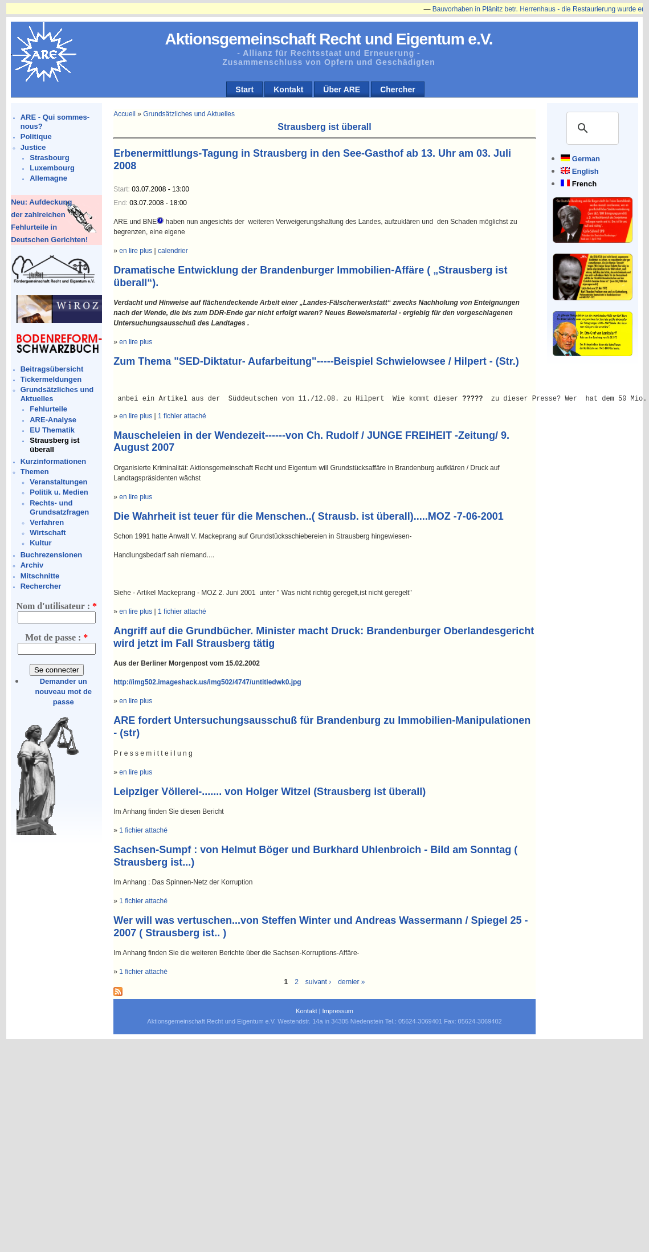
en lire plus (135, 251)
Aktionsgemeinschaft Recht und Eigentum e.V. (328, 39)
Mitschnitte (40, 576)
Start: (122, 189)
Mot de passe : (56, 637)
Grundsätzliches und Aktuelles (189, 114)
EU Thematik (52, 430)
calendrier (173, 251)
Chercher (397, 89)
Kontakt (288, 89)
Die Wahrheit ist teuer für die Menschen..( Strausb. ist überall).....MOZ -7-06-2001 (308, 516)
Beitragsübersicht (52, 369)
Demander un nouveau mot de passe (63, 691)
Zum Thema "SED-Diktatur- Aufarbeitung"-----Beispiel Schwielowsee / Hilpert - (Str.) (316, 361)
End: (121, 203)
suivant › (318, 982)
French (584, 184)
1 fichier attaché (182, 416)
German (586, 158)
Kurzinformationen (54, 461)
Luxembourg (52, 168)
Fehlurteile (48, 409)
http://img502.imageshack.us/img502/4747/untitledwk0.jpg (207, 682)
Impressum (337, 1011)
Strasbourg (49, 157)
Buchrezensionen (51, 554)
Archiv (32, 565)
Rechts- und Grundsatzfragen (59, 507)
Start (244, 89)
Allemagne (48, 178)
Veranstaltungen (58, 482)
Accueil (124, 114)
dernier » (351, 982)
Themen (35, 471)
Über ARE (341, 89)
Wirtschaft (48, 532)
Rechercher (41, 586)
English (585, 171)
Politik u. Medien (59, 492)
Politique (36, 136)
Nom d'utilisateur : (56, 606)
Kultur (40, 543)
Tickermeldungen (51, 379)
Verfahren (47, 522)
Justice (33, 147)
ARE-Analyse (53, 419)
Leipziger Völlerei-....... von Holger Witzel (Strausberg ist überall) (269, 791)
